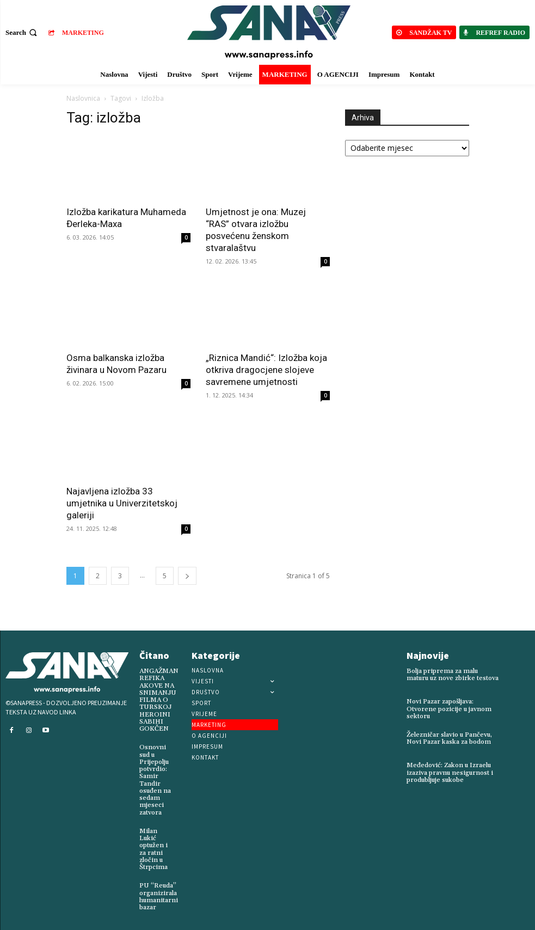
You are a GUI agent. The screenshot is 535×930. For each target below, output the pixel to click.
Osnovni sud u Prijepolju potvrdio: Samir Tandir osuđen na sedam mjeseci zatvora (155, 779)
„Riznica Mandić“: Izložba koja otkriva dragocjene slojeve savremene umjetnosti (266, 369)
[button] (22, 32)
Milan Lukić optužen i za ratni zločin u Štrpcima (153, 849)
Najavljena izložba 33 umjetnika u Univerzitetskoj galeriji (121, 503)
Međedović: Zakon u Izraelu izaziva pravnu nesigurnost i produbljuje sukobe (450, 772)
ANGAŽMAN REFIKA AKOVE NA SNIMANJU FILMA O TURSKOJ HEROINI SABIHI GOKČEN (159, 700)
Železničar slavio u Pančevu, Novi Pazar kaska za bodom (449, 738)
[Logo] (268, 32)
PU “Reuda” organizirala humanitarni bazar (158, 896)
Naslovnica (83, 98)
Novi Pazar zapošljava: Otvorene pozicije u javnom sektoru (449, 709)
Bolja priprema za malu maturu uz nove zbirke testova (452, 674)
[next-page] (187, 576)
